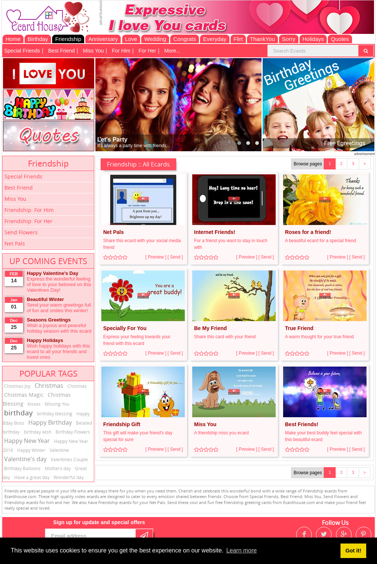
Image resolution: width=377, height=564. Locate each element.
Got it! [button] (353, 551)
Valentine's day (25, 459)
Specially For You (124, 328)
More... (172, 51)
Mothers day (58, 468)
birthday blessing (54, 413)
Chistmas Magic (24, 394)
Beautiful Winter (45, 299)
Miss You (93, 51)
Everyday (214, 39)
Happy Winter (31, 450)
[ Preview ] (155, 257)
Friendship (68, 39)
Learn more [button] (241, 550)
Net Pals (14, 243)
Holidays (313, 39)
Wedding (155, 39)
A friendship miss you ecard (221, 432)
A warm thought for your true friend (319, 336)
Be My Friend (210, 328)
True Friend (299, 328)
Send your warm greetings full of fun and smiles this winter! (59, 307)
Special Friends (22, 51)
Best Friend (61, 51)
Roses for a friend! (308, 232)
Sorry (288, 39)
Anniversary (103, 39)
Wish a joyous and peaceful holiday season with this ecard (59, 328)
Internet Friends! (214, 232)
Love (131, 39)
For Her (147, 51)
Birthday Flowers (73, 432)
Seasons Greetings (49, 320)
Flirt (238, 39)
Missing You (57, 404)
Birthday (38, 39)
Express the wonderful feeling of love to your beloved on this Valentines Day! (59, 284)
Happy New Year (27, 441)
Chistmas (77, 386)
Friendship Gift (121, 424)
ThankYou (262, 39)
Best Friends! (301, 424)
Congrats (184, 39)
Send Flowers (21, 232)
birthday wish (37, 432)
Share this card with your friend (225, 336)
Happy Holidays (45, 340)
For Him (121, 51)
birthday (18, 413)
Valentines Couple (69, 459)
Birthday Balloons (22, 468)
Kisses (34, 404)
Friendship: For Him (29, 209)
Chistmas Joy (17, 386)
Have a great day (32, 477)
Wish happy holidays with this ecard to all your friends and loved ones (58, 351)
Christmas (49, 385)
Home (13, 39)
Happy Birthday (50, 422)
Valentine (59, 450)
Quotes (340, 39)
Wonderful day (69, 477)
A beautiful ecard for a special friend (320, 240)
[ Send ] (175, 257)
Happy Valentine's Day (52, 273)
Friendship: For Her (28, 221)
